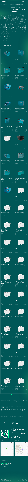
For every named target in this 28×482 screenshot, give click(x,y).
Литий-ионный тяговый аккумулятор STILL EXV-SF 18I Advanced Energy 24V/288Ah (20, 248)
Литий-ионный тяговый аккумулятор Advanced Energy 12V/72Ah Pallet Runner (6, 109)
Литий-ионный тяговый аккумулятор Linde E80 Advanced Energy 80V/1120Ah (7, 195)
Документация (15, 472)
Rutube (26, 480)
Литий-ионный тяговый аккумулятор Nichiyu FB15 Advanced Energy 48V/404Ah (6, 161)
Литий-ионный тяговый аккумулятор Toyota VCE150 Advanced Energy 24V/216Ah (20, 144)
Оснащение (2, 473)
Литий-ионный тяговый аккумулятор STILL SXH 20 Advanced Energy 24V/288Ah (6, 230)
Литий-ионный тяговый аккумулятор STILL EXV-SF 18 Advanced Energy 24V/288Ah (20, 282)
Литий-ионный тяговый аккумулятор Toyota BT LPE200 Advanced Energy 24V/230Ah (6, 126)
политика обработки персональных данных (6, 480)
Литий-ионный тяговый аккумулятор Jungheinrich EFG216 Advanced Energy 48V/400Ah (6, 59)
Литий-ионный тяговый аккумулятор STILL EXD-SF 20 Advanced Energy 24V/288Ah (20, 196)
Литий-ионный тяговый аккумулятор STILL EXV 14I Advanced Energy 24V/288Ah (20, 334)
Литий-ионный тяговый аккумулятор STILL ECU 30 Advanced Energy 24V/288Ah (6, 386)
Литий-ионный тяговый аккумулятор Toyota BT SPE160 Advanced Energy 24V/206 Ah (20, 59)
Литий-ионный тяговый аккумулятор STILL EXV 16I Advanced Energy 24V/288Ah (6, 334)
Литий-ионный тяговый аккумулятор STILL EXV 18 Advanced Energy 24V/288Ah (20, 352)
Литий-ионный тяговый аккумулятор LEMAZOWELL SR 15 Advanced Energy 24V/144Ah (6, 178)
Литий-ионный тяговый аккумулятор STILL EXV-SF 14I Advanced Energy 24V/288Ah (20, 265)
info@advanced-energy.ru (18, 428)
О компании (10, 472)
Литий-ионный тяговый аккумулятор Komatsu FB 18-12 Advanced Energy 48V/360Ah (20, 178)
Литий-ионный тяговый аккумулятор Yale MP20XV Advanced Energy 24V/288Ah (20, 386)
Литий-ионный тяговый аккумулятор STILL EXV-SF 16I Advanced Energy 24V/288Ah (6, 265)
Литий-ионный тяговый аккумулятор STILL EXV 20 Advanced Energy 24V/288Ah (6, 352)
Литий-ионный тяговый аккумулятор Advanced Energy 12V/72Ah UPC (20, 92)
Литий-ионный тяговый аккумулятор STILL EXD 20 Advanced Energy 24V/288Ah (6, 213)
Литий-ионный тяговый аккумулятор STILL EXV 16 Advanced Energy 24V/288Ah (6, 369)
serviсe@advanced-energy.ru (18, 430)
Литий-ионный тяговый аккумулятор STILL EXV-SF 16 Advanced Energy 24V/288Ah (6, 300)
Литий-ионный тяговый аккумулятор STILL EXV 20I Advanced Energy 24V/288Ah (6, 317)
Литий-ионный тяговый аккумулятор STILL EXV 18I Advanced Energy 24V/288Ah (20, 317)
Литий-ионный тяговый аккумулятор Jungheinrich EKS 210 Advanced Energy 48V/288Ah (20, 161)
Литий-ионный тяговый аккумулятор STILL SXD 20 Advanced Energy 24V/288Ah (20, 213)
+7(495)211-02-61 (19, 425)
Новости (10, 473)
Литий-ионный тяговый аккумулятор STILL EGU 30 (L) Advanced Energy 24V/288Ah (20, 230)
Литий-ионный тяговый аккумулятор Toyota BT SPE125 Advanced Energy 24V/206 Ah (20, 109)
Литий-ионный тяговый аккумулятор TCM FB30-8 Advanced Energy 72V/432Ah (20, 126)
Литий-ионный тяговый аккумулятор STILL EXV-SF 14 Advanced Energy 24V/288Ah (20, 300)
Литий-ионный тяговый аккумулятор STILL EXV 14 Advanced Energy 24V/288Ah (20, 369)
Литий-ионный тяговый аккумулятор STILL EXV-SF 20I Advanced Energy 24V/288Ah (6, 248)
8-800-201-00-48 (15, 423)
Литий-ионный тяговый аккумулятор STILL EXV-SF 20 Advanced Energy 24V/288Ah (6, 282)
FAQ (13, 473)
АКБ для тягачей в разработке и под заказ (6, 143)
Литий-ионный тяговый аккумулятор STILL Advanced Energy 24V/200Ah (6, 76)
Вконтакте (19, 480)
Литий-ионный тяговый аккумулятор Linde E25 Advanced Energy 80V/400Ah (7, 92)
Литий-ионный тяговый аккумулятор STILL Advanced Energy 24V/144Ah (20, 76)
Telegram (23, 480)
